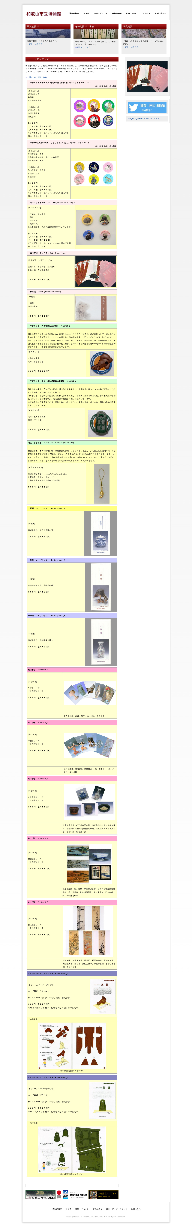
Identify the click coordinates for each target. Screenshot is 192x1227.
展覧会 (86, 13)
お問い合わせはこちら (37, 77)
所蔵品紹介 (117, 13)
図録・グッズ (132, 13)
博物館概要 (74, 13)
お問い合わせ (160, 13)
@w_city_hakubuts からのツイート (144, 118)
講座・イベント (101, 13)
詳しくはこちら (36, 44)
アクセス (146, 13)
